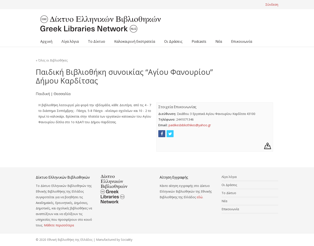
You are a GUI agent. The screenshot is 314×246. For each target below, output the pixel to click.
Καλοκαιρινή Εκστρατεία (134, 41)
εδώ (200, 197)
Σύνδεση (271, 4)
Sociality (126, 239)
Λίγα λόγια (70, 41)
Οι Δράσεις (173, 41)
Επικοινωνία (241, 41)
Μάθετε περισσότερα (59, 225)
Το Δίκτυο (96, 41)
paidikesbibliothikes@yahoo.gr (190, 125)
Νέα (218, 41)
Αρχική (46, 41)
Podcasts (199, 41)
